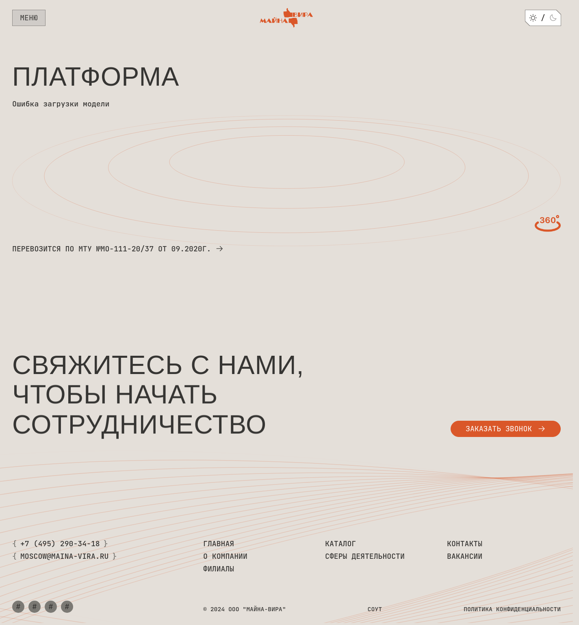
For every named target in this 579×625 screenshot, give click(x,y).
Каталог (340, 543)
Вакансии (464, 556)
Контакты (464, 543)
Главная (218, 543)
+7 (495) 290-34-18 (60, 543)
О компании (225, 556)
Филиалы (218, 568)
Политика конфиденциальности (512, 609)
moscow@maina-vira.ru (64, 556)
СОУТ (375, 609)
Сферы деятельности (365, 556)
